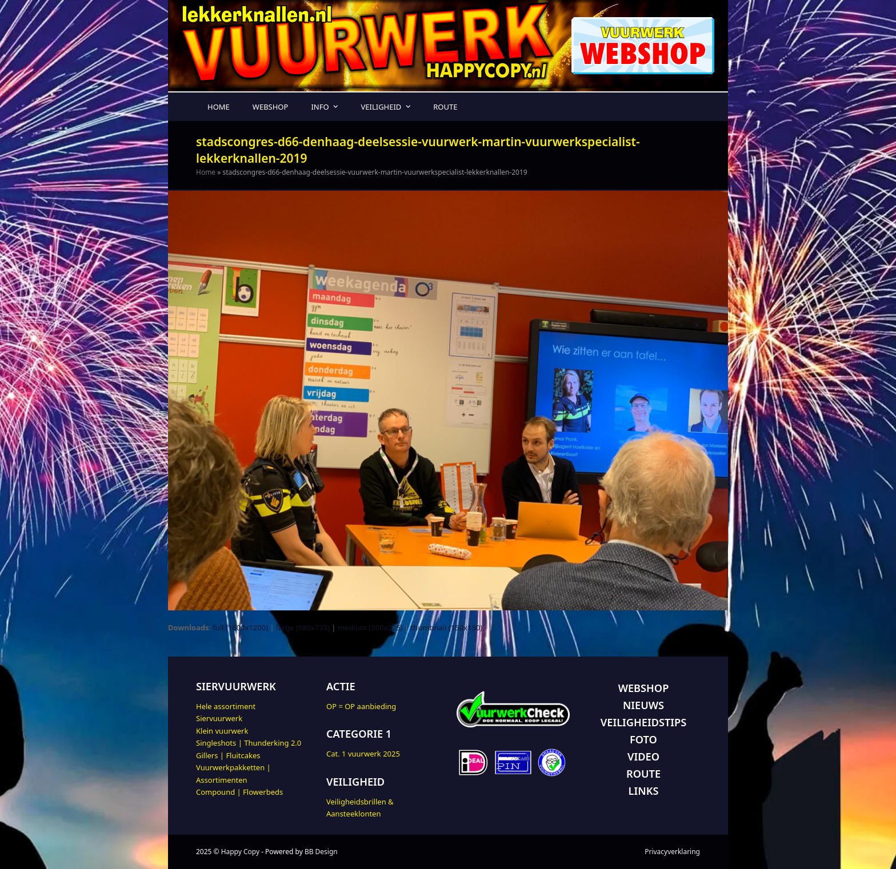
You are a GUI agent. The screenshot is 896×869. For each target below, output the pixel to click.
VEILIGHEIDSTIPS (643, 722)
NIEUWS (643, 705)
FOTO (643, 739)
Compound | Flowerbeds (239, 792)
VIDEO (643, 756)
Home (205, 172)
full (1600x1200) (240, 627)
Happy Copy (240, 851)
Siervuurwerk (219, 718)
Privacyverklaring (672, 851)
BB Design (321, 851)
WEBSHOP (643, 688)
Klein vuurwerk (222, 731)
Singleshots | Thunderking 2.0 (248, 743)
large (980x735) (303, 627)
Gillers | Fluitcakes (228, 755)
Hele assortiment (225, 706)
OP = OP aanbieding (361, 706)
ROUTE (643, 774)
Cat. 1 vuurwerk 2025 (363, 754)
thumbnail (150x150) (447, 627)
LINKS (644, 791)
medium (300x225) (370, 627)
